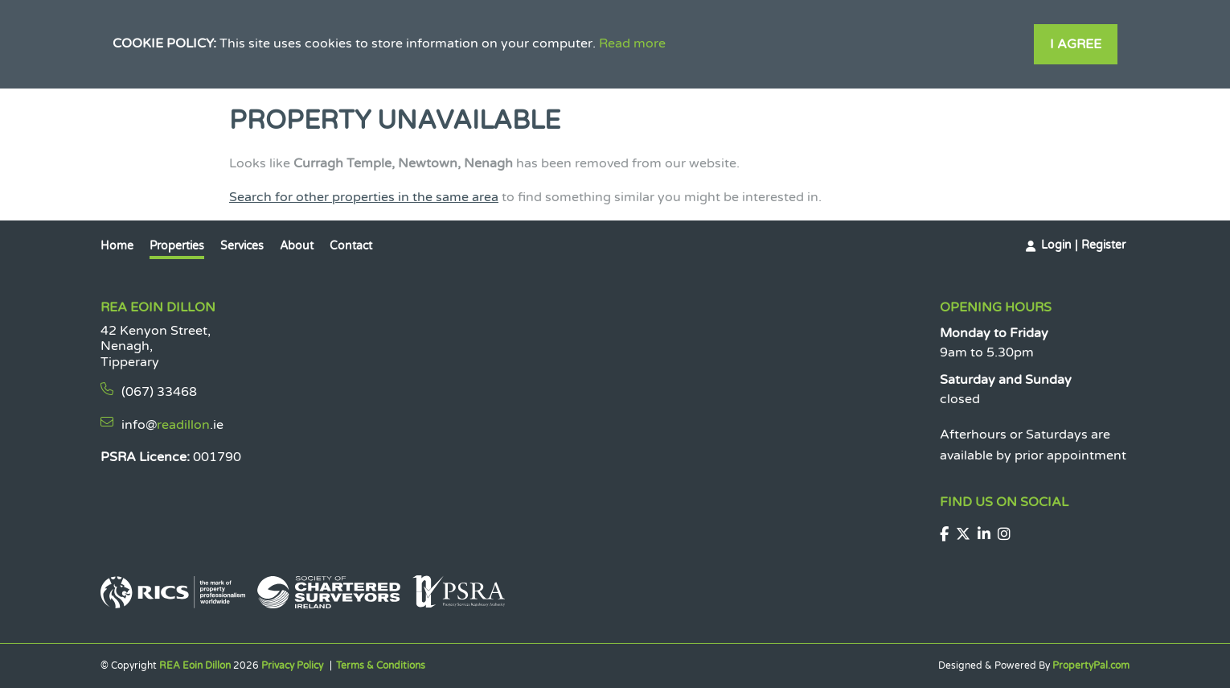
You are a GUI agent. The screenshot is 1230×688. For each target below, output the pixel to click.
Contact (351, 246)
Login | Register (1083, 245)
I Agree (1075, 44)
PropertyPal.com (1091, 665)
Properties (177, 246)
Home (116, 246)
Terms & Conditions (380, 665)
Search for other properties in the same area (363, 197)
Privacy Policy (292, 665)
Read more (632, 43)
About (297, 246)
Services (242, 246)
